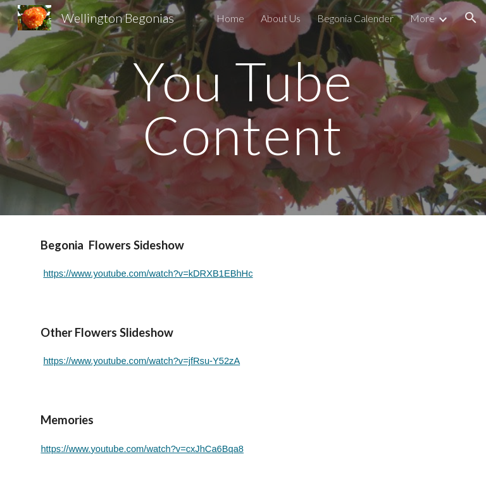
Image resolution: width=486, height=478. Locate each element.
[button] (471, 18)
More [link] (422, 18)
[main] (242, 108)
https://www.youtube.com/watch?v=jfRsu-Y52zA (141, 361)
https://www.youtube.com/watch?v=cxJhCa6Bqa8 (142, 449)
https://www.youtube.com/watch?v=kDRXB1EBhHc (147, 273)
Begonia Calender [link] (355, 18)
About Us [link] (281, 18)
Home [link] (230, 18)
